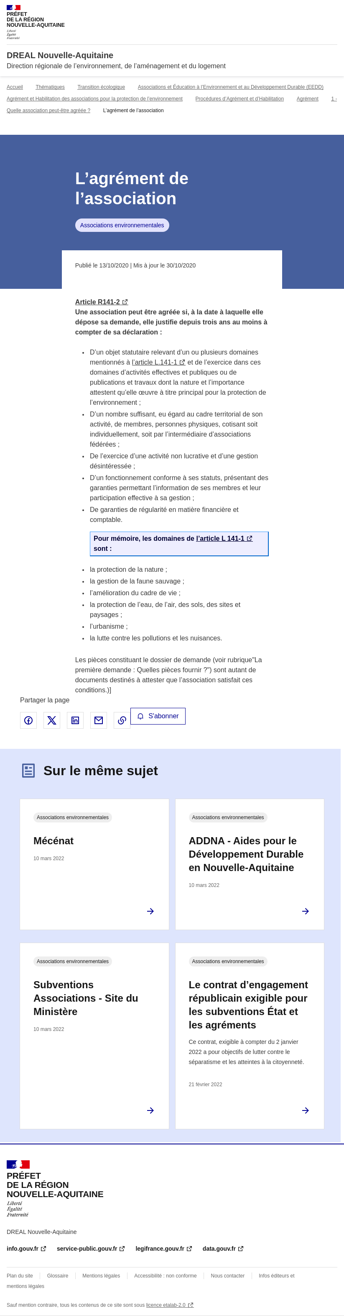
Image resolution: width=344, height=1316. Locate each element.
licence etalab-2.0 (166, 1305)
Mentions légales (101, 1276)
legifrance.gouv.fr (159, 1248)
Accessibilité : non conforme (165, 1276)
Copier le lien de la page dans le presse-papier (122, 720)
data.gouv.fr (219, 1248)
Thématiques (50, 87)
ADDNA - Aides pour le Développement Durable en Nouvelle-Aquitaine (246, 854)
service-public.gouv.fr (87, 1248)
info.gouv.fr (22, 1248)
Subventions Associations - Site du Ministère (85, 998)
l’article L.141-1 (155, 362)
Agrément (308, 99)
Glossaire (58, 1276)
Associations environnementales (122, 225)
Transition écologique (101, 87)
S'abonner (158, 716)
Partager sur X (51, 720)
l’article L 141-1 (220, 538)
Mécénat (53, 840)
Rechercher (315, 10)
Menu (332, 10)
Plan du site (20, 1276)
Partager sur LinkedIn (75, 720)
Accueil (15, 87)
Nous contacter (228, 1276)
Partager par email (98, 720)
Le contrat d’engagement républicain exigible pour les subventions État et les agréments (248, 1005)
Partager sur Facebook (28, 720)
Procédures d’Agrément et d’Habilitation (240, 99)
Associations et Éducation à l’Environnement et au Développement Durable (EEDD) (231, 87)
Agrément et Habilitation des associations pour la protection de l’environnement (95, 99)
